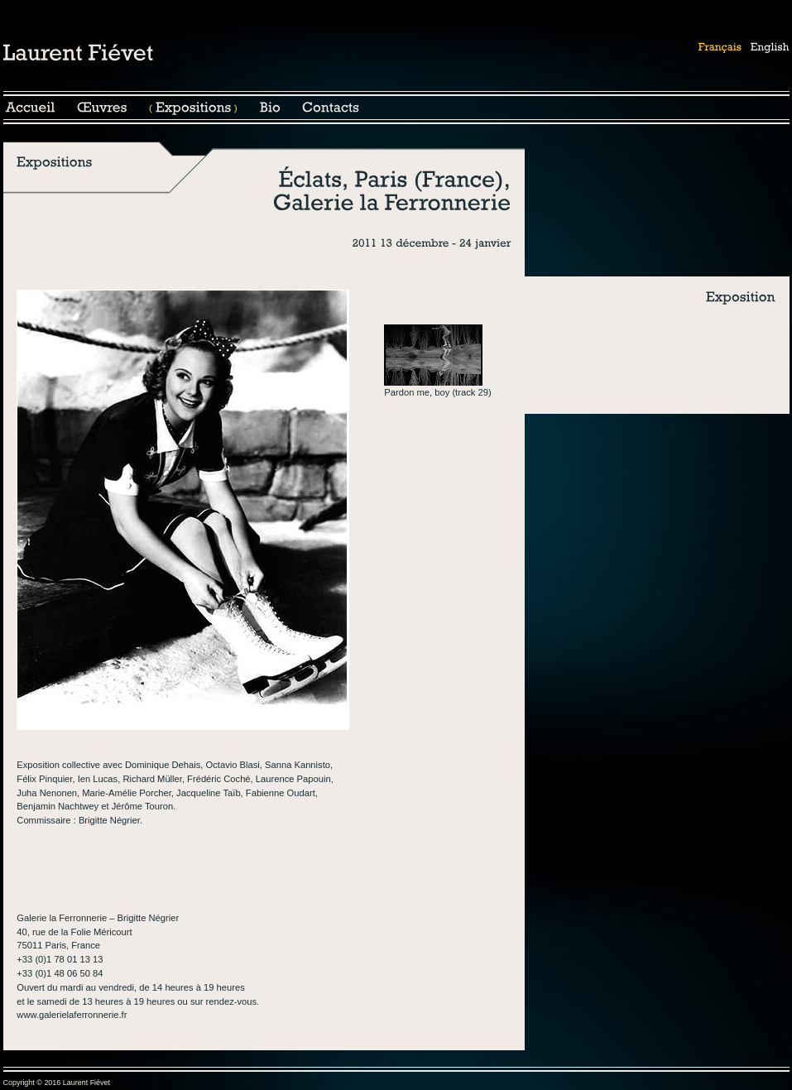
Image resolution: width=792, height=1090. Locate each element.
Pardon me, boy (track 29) (437, 392)
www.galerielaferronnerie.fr (72, 1015)
